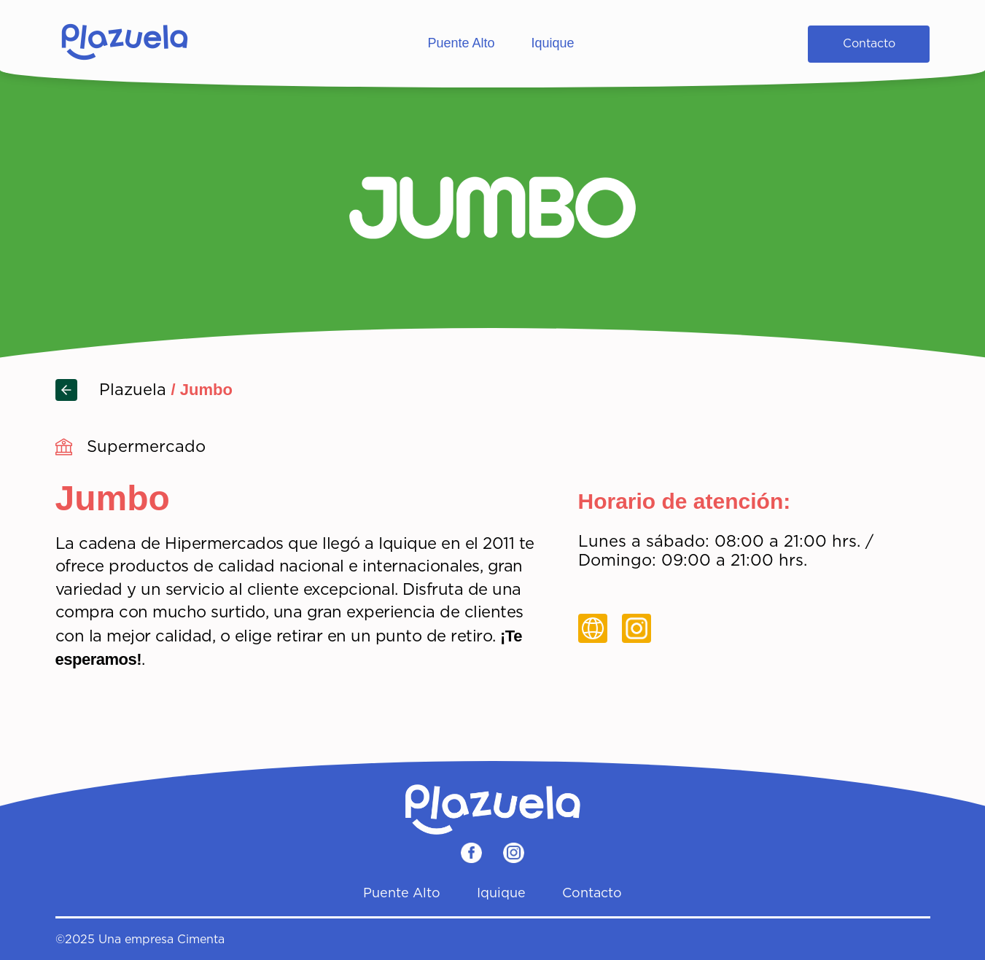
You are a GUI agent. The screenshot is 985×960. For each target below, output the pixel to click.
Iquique (553, 43)
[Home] (124, 43)
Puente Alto (460, 43)
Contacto (869, 44)
